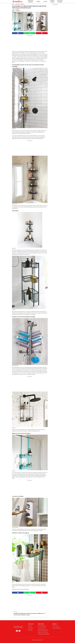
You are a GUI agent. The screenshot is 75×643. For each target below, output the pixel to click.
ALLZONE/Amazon (14, 203)
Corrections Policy (42, 628)
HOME (13, 4)
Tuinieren (38, 1)
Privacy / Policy (55, 626)
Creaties (45, 1)
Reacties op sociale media (43, 634)
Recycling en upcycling (59, 1)
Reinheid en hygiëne (52, 1)
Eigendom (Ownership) (43, 632)
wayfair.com (13, 248)
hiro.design (13, 470)
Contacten (30, 628)
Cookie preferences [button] (56, 628)
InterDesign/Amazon (15, 365)
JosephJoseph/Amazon (15, 527)
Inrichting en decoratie (30, 1)
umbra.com (13, 427)
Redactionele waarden (43, 630)
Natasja (17, 9)
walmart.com (14, 128)
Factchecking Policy (42, 626)
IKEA (12, 582)
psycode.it (30, 630)
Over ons (30, 626)
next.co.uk (13, 309)
